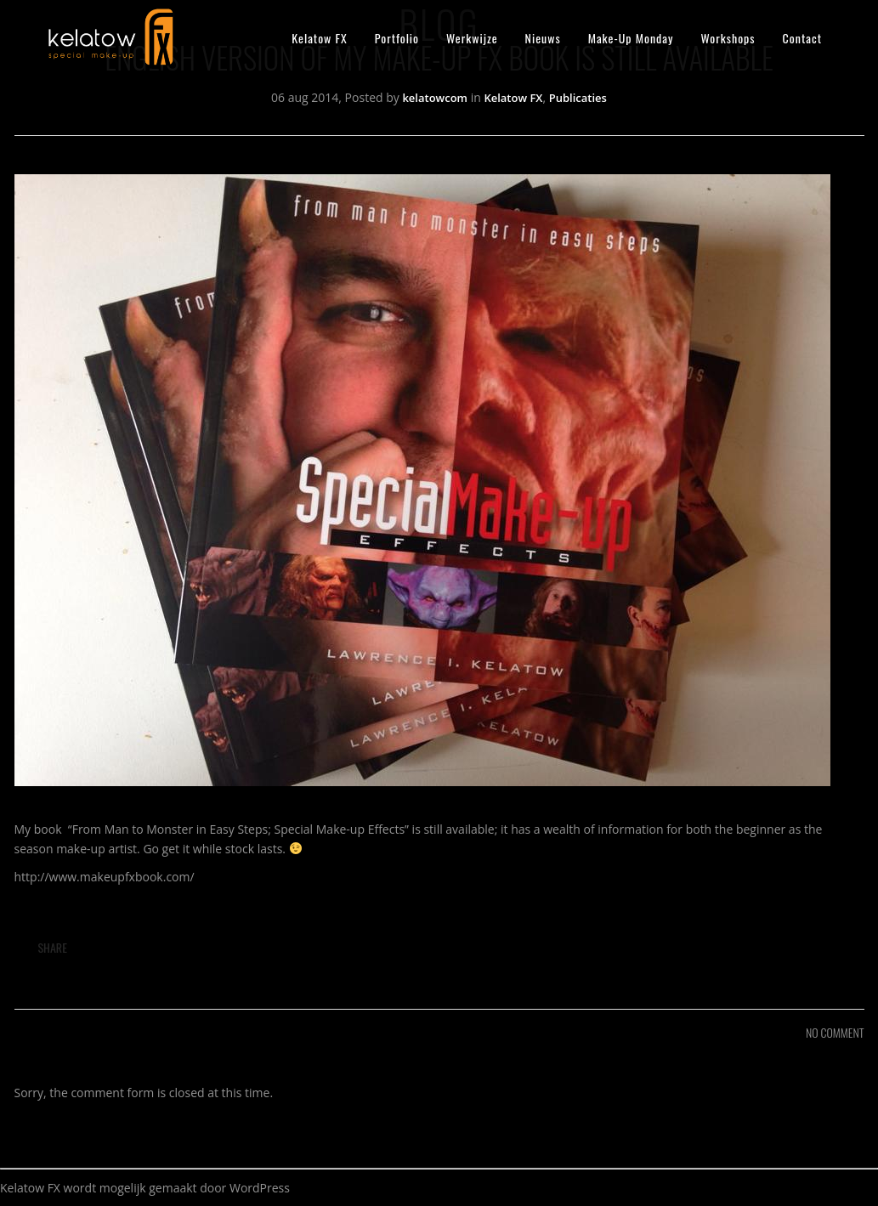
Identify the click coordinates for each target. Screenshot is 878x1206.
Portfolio (397, 38)
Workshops (727, 38)
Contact (802, 38)
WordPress (259, 1188)
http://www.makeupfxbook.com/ (104, 877)
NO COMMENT (835, 1032)
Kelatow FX (319, 38)
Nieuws (543, 38)
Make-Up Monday (631, 38)
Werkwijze (472, 38)
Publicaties (578, 97)
